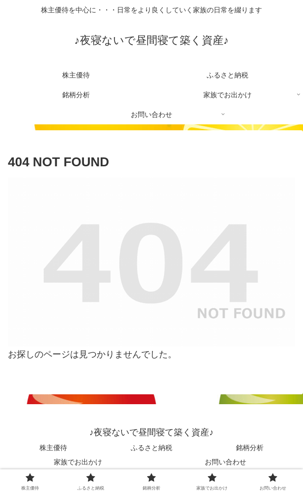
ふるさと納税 (151, 448)
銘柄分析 (250, 448)
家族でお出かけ (78, 462)
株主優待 (53, 448)
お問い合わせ (225, 462)
